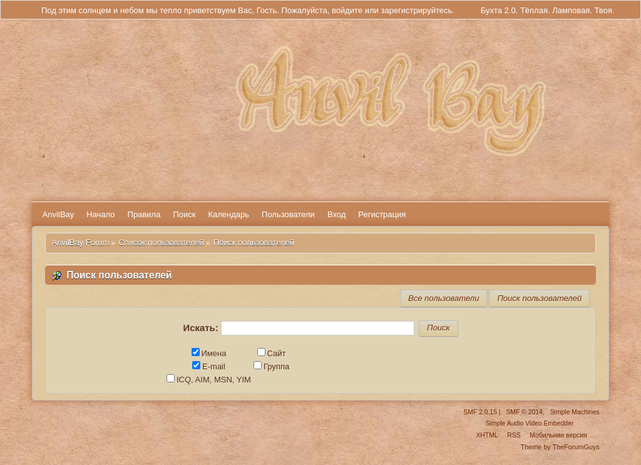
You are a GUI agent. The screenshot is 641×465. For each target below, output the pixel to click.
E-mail (208, 366)
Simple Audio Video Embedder (530, 423)
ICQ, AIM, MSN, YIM (209, 379)
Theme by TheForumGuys (560, 447)
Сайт (271, 353)
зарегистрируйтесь (416, 10)
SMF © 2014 (524, 412)
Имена (209, 353)
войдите (347, 10)
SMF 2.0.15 (480, 412)
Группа (271, 366)
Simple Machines (575, 412)
